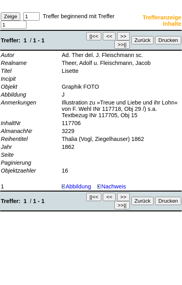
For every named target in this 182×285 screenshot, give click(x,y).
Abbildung (78, 186)
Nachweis (111, 186)
